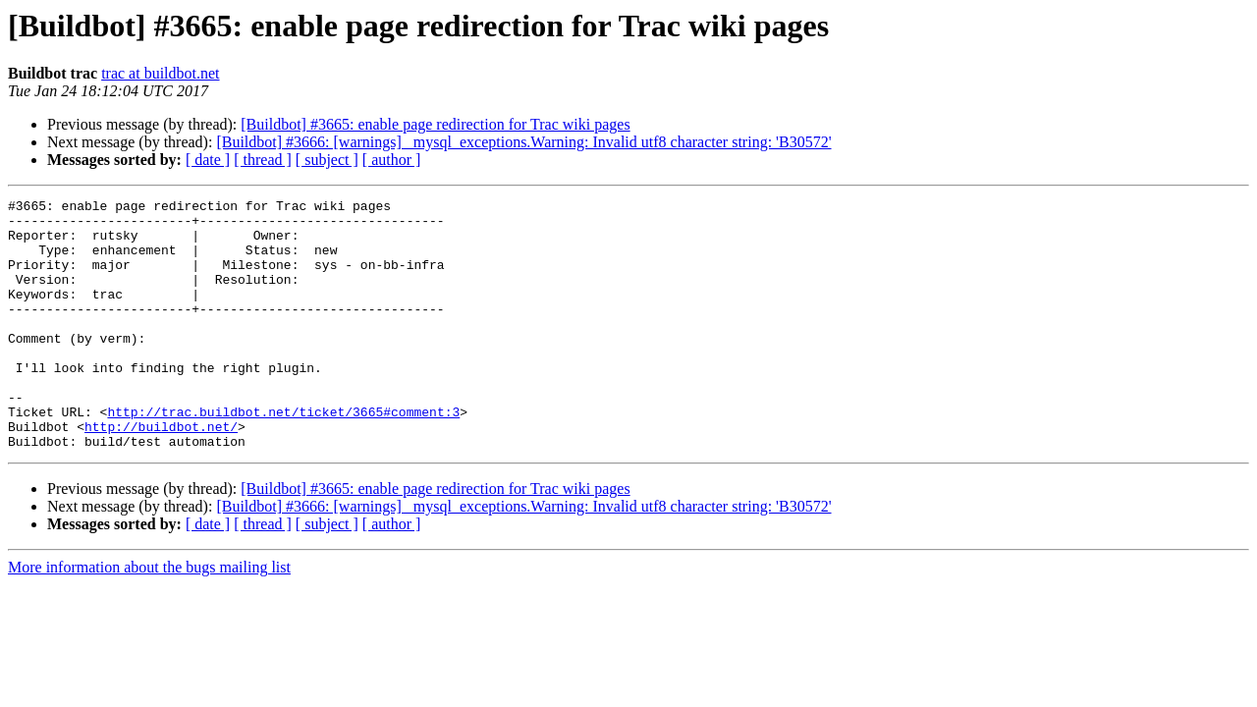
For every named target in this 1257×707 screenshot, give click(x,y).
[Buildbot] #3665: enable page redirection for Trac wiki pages (435, 124)
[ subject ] (327, 159)
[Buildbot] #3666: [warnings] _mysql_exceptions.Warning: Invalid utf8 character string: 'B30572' (523, 142)
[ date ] (208, 159)
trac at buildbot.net (160, 73)
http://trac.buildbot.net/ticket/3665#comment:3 (283, 455)
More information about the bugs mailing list (149, 617)
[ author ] (391, 159)
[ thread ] (263, 159)
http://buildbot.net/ (161, 473)
